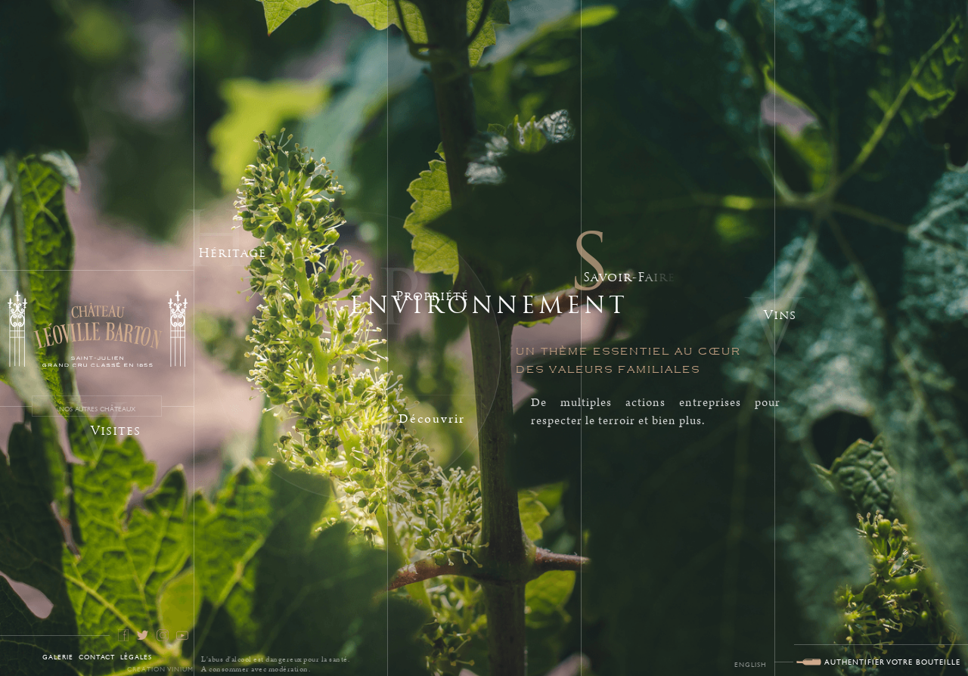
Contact (97, 656)
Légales (136, 656)
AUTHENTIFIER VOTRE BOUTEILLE (892, 661)
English (750, 663)
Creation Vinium (160, 668)
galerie (57, 656)
